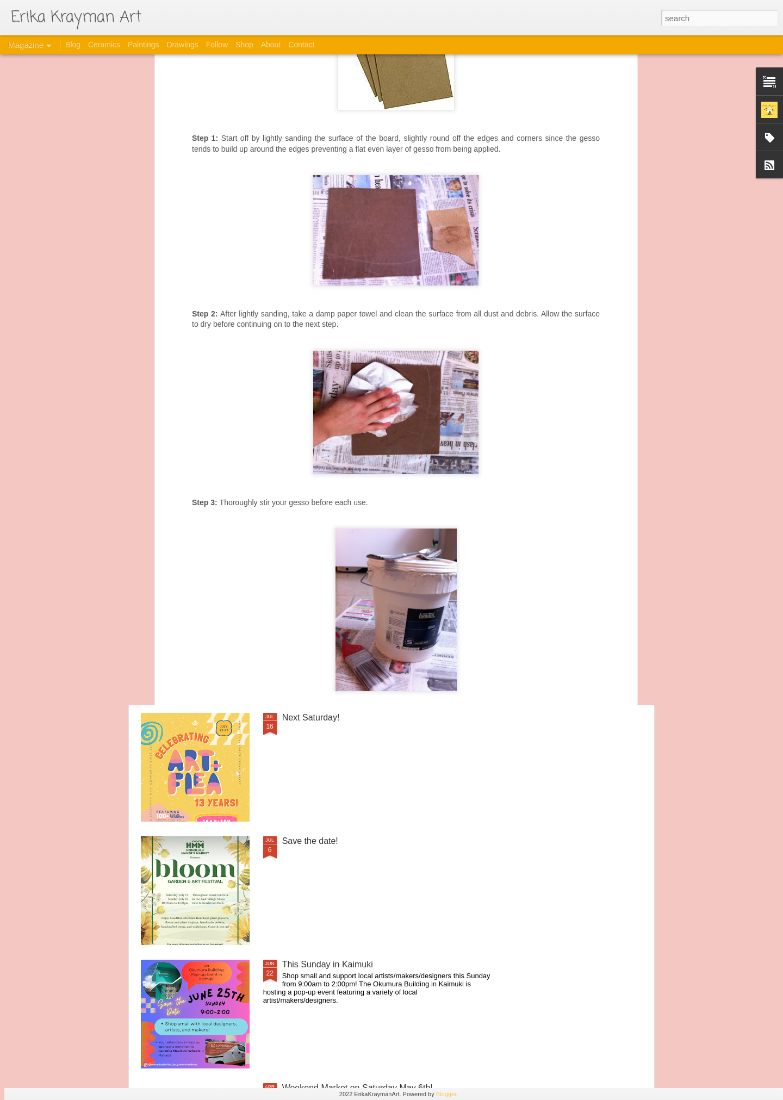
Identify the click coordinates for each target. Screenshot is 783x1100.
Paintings (143, 44)
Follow (217, 44)
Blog (72, 44)
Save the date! (310, 841)
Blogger (446, 1094)
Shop (244, 44)
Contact (301, 44)
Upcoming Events (316, 594)
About (271, 44)
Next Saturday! (311, 717)
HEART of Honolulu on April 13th (345, 470)
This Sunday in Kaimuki (327, 964)
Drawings (182, 44)
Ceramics (104, 44)
